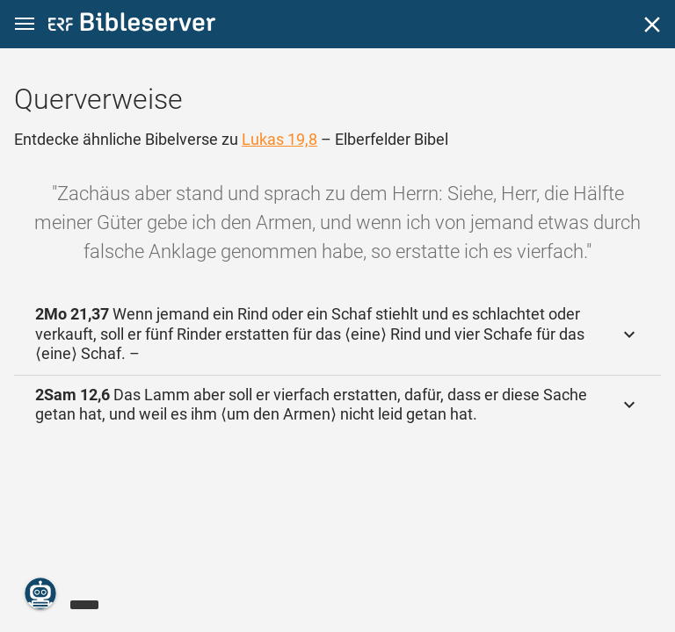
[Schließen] (652, 24)
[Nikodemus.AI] (40, 593)
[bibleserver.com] (131, 25)
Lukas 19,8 (279, 139)
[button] (24, 24)
